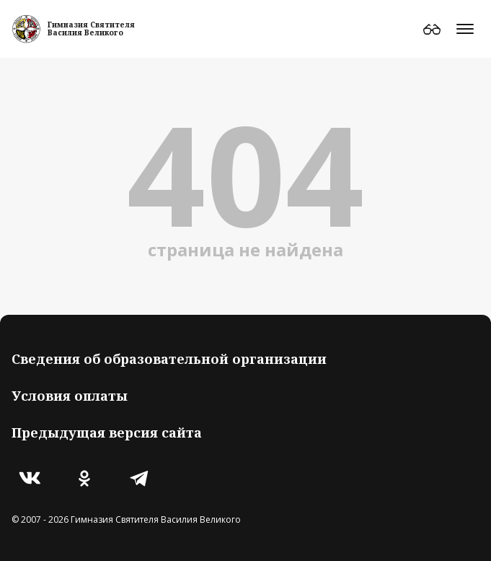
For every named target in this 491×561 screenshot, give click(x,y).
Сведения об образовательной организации (169, 359)
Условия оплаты (70, 395)
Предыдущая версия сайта (107, 432)
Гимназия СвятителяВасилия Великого (91, 28)
